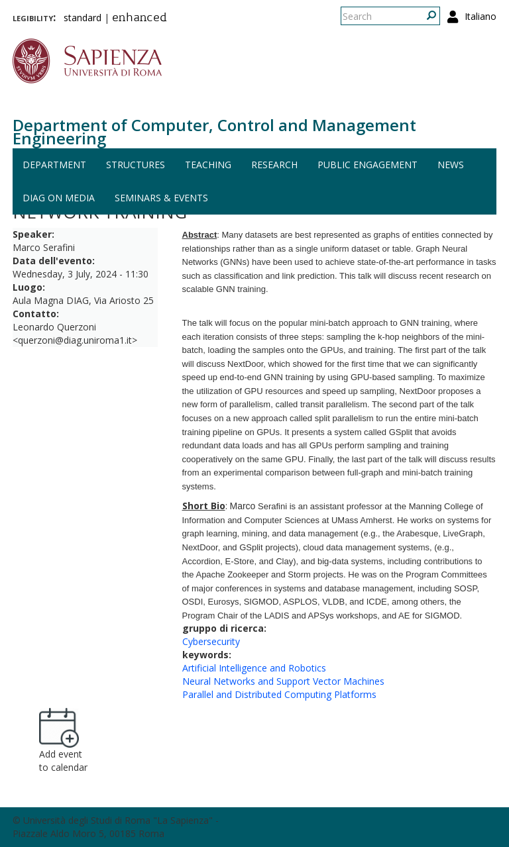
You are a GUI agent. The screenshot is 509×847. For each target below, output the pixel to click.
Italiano (480, 16)
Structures (135, 164)
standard (82, 17)
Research (274, 164)
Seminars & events (161, 197)
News (450, 164)
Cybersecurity (211, 641)
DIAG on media (59, 197)
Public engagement (367, 164)
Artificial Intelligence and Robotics (254, 668)
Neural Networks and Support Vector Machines (283, 681)
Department (54, 164)
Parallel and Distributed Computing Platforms (279, 694)
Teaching (208, 164)
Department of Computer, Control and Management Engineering (214, 131)
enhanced (139, 19)
